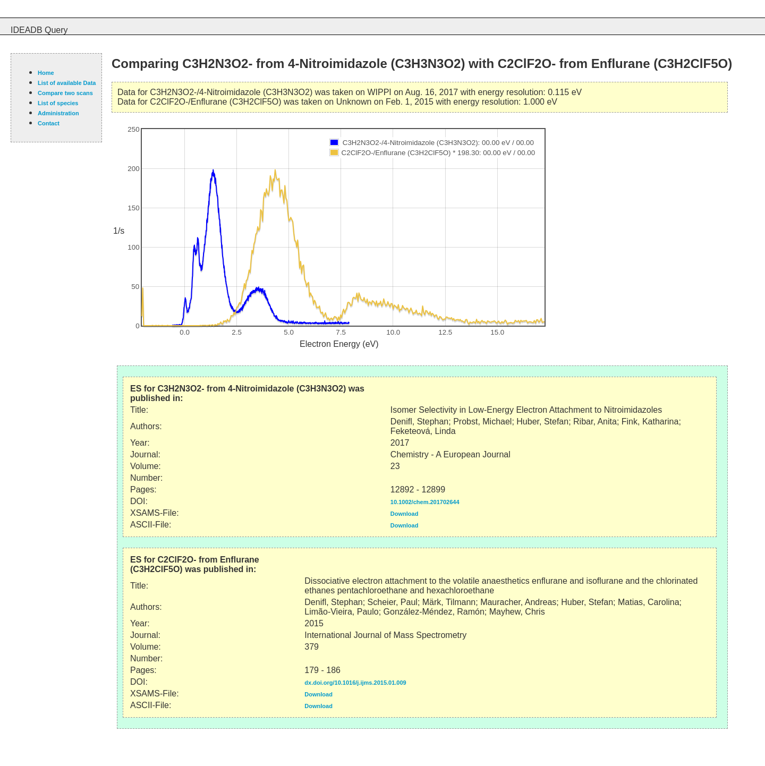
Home (46, 73)
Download (404, 513)
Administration (58, 113)
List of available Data (67, 83)
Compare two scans (65, 93)
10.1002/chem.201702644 (425, 502)
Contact (49, 123)
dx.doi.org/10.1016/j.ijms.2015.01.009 (355, 682)
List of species (58, 103)
